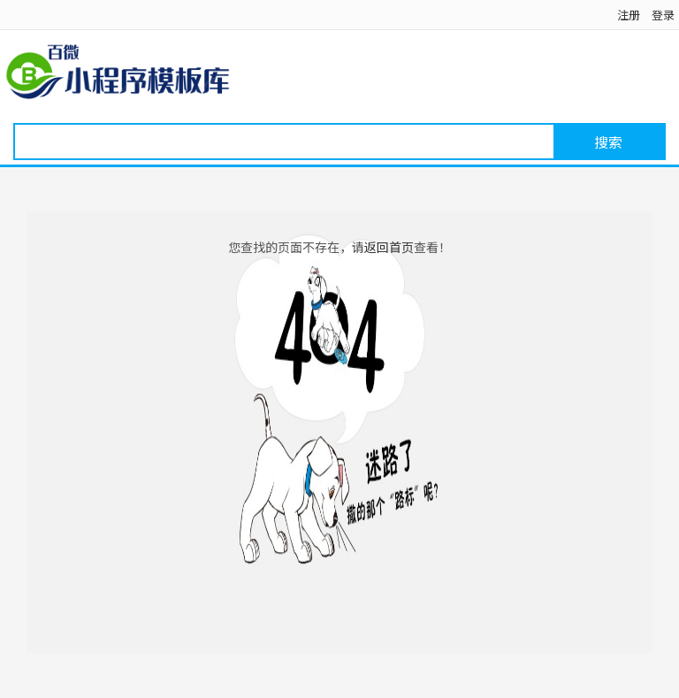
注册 (628, 14)
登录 (663, 14)
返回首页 (389, 247)
